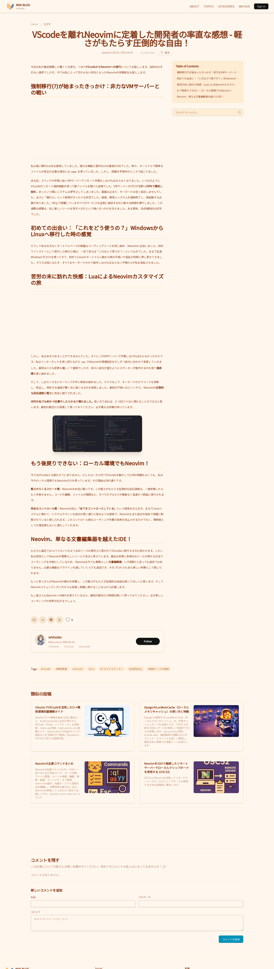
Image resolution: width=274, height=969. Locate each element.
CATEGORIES (226, 6)
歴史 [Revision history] (165, 52)
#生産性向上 (135, 669)
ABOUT (194, 6)
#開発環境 (61, 669)
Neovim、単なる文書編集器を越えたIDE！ (200, 96)
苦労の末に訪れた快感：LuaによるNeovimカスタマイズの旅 (208, 84)
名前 (33, 897)
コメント (36, 912)
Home (34, 24)
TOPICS (209, 6)
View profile (84, 646)
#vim (91, 669)
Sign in (261, 6)
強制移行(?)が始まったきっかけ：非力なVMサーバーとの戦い (208, 72)
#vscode (45, 669)
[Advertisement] (97, 130)
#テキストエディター (111, 669)
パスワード (144, 897)
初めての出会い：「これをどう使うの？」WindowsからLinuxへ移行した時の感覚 (208, 78)
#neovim (78, 669)
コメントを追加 (231, 939)
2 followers (53, 646)
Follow (148, 641)
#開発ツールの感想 (158, 669)
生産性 (47, 24)
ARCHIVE (244, 6)
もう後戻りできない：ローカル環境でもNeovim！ (204, 90)
